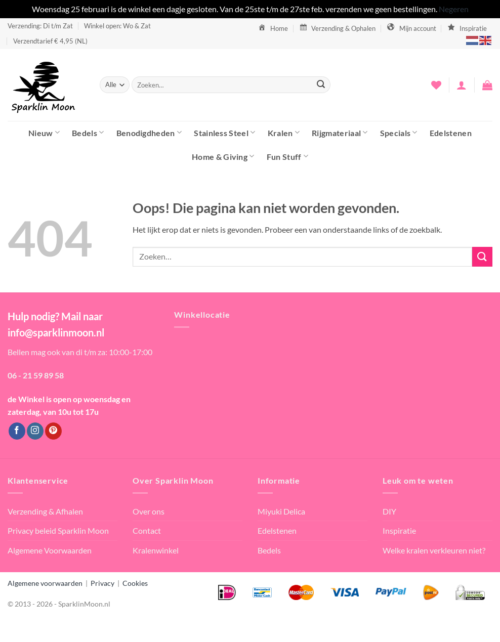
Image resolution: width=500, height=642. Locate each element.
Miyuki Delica (281, 511)
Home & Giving (223, 156)
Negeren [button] (454, 9)
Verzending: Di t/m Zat (40, 26)
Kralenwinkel (156, 550)
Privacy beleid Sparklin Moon (58, 530)
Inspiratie (399, 530)
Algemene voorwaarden (45, 583)
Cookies (135, 583)
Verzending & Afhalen (45, 511)
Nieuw (44, 132)
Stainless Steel (224, 132)
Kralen (284, 132)
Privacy (102, 583)
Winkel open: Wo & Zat (117, 26)
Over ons (148, 511)
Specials (399, 132)
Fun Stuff (287, 156)
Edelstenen (451, 133)
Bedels (88, 132)
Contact (147, 530)
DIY (389, 511)
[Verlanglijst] (436, 85)
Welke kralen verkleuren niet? (434, 550)
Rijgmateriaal (340, 132)
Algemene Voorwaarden (50, 550)
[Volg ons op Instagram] (35, 431)
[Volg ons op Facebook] (17, 431)
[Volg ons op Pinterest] (53, 431)
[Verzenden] (320, 85)
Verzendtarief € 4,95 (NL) (50, 41)
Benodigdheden (149, 132)
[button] (461, 85)
